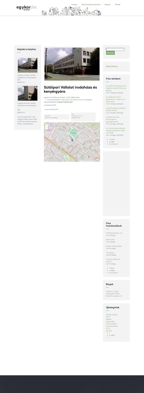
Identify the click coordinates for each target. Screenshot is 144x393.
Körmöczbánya (111, 314)
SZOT (108, 317)
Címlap (74, 4)
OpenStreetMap (90, 160)
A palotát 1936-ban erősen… (113, 260)
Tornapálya (110, 252)
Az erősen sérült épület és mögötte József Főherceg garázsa (116, 88)
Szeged (59, 102)
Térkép (117, 4)
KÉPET (29, 117)
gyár (71, 102)
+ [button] (46, 125)
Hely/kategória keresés (90, 4)
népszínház (110, 321)
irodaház (66, 102)
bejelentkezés (78, 99)
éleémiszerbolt (112, 326)
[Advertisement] (72, 30)
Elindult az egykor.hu (114, 296)
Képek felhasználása (114, 246)
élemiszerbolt (111, 323)
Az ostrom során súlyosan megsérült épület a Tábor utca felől (115, 130)
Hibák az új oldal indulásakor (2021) (113, 292)
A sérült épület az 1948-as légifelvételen (116, 109)
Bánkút (108, 319)
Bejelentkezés (112, 66)
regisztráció (65, 99)
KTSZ (108, 328)
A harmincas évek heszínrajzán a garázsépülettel (112, 119)
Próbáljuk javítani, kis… (114, 233)
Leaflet (82, 160)
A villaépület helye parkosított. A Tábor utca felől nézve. (115, 99)
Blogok (107, 4)
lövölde (109, 330)
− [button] (46, 127)
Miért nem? (110, 239)
